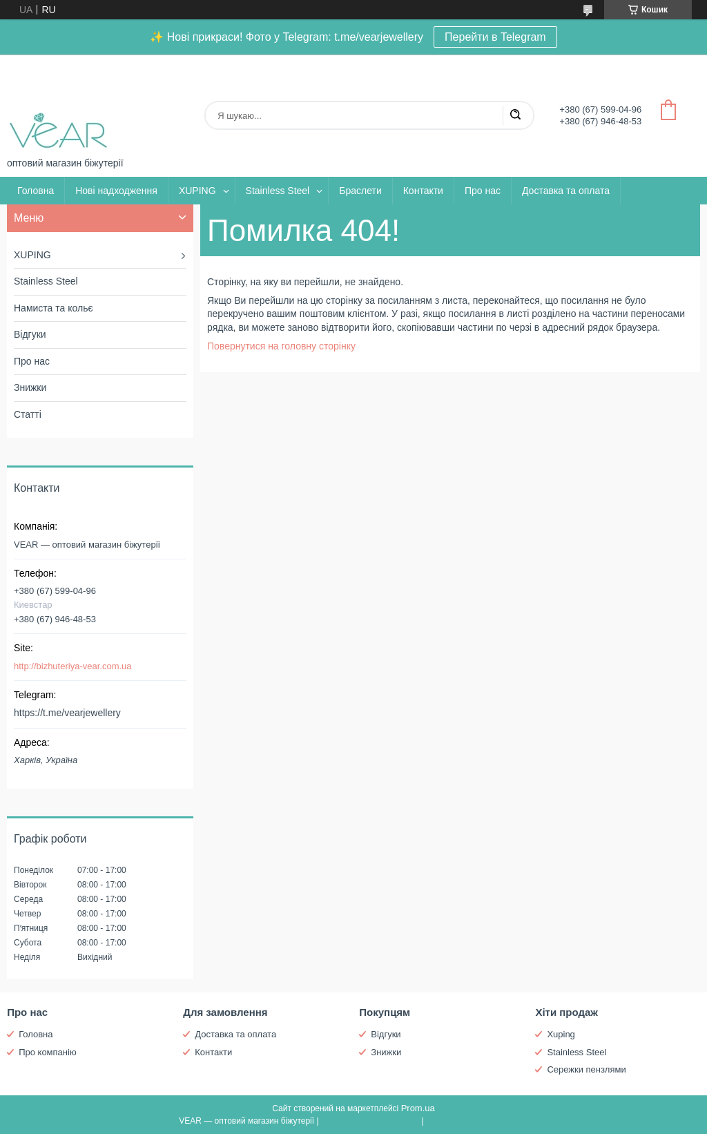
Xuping (560, 1034)
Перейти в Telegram (495, 37)
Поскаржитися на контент (370, 1121)
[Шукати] (515, 115)
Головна (35, 190)
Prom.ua (418, 1108)
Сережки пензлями (586, 1069)
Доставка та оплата (566, 190)
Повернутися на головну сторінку (281, 346)
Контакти (423, 190)
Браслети (360, 190)
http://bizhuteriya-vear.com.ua (73, 666)
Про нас (483, 190)
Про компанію (48, 1052)
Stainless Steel (278, 190)
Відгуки (30, 334)
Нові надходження (116, 190)
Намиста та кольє (53, 308)
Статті (27, 414)
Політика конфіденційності (477, 1121)
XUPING (197, 190)
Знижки (30, 387)
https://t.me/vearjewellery (67, 712)
